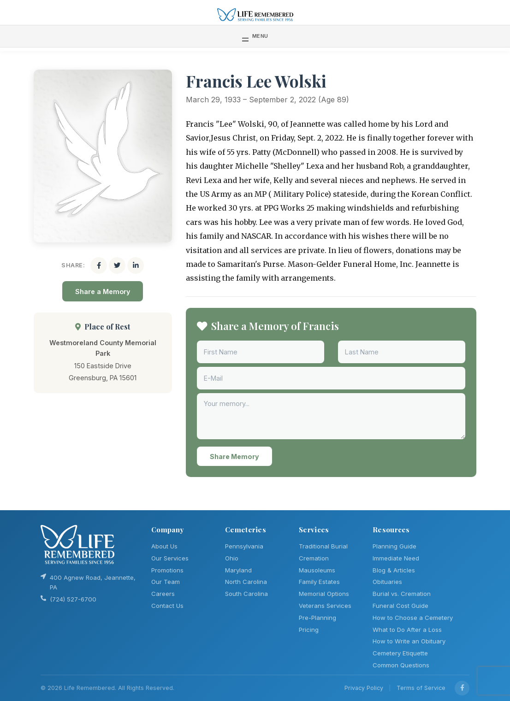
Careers (163, 593)
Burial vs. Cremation (402, 593)
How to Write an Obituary (409, 641)
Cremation (314, 558)
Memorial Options (324, 593)
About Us (164, 546)
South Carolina (246, 593)
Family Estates (319, 581)
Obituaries (387, 581)
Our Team (165, 581)
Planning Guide (394, 546)
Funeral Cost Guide (400, 605)
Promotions (167, 570)
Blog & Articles (394, 570)
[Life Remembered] (255, 14)
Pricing (309, 629)
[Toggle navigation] (255, 36)
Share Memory (234, 456)
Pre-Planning (317, 617)
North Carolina (246, 581)
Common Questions (401, 665)
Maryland (238, 570)
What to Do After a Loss (407, 629)
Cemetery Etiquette (400, 653)
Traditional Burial (323, 546)
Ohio (231, 558)
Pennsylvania (244, 546)
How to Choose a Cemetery (413, 617)
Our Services (170, 558)
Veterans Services (325, 605)
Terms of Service (421, 687)
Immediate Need (396, 558)
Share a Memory (102, 291)
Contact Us (167, 605)
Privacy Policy (363, 687)
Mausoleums (317, 570)
